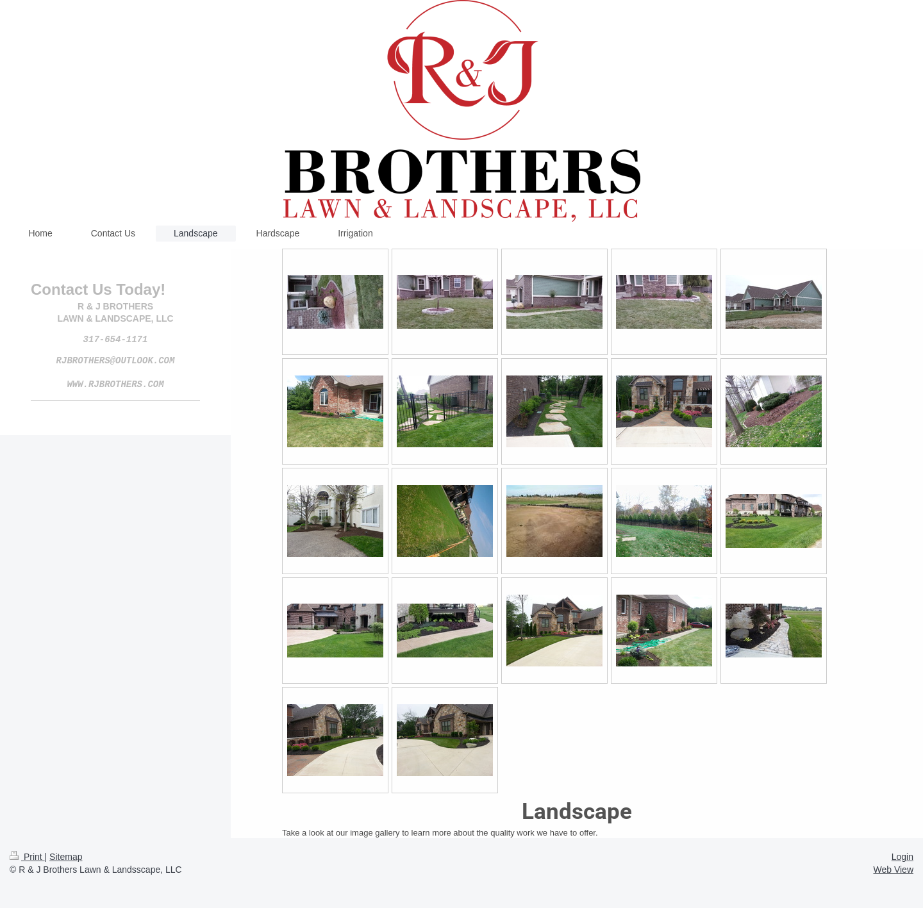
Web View (893, 869)
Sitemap (65, 857)
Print (27, 857)
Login (902, 857)
